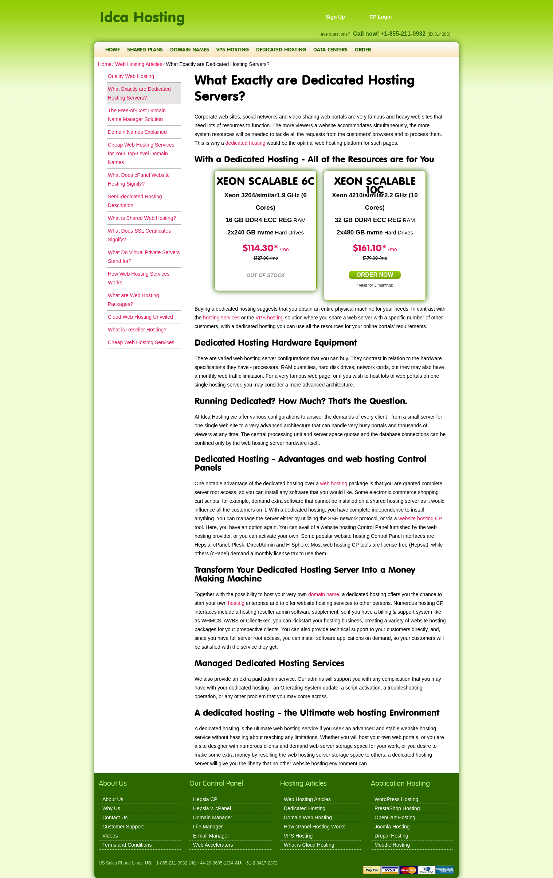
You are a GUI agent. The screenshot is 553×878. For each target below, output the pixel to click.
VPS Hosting (232, 49)
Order (363, 49)
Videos (110, 836)
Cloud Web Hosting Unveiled (140, 317)
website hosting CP (420, 518)
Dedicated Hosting (281, 49)
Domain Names (189, 49)
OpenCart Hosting (394, 817)
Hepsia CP (205, 799)
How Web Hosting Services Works (138, 278)
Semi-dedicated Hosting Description (135, 201)
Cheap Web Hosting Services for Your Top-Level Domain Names (141, 153)
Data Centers (330, 49)
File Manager (208, 827)
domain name (323, 594)
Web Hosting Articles (138, 64)
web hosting (334, 483)
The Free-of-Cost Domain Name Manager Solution (137, 115)
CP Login (380, 17)
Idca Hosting (142, 13)
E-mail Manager (211, 836)
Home (112, 49)
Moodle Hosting (392, 845)
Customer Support (123, 827)
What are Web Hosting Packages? (133, 299)
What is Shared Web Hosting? (142, 218)
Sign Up (335, 17)
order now (374, 275)
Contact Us (115, 817)
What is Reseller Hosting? (137, 330)
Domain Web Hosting (308, 817)
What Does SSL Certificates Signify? (139, 235)
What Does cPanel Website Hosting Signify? (139, 179)
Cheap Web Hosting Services (141, 342)
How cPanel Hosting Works (314, 827)
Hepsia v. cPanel (212, 808)
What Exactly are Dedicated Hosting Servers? (139, 93)
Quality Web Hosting (131, 76)
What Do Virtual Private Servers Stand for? (144, 256)
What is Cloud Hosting (309, 845)
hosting (236, 603)
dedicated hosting (245, 143)
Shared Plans (145, 49)
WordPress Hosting (396, 799)
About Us (112, 799)
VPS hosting (269, 317)
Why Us (111, 808)
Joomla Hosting (392, 827)
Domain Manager (212, 817)
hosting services (221, 317)
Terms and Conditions (127, 845)
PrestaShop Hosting (397, 808)
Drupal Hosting (391, 836)
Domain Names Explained (137, 132)
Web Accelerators (213, 845)
